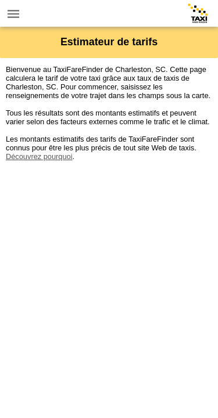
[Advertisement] (109, 270)
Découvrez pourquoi (39, 156)
